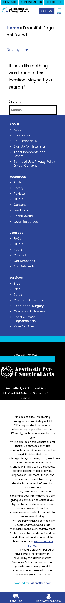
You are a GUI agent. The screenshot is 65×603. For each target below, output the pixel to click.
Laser (17, 289)
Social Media (23, 216)
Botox (18, 295)
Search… (15, 101)
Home (13, 28)
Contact (20, 255)
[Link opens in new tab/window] (17, 384)
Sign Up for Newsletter (30, 146)
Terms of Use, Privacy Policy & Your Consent (34, 164)
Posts (18, 182)
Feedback (21, 210)
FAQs (17, 238)
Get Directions (24, 261)
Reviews (20, 193)
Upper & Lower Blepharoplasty (25, 319)
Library (18, 188)
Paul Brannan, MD (27, 141)
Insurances (22, 135)
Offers (18, 199)
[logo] (15, 10)
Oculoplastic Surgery (29, 311)
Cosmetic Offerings (28, 300)
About (18, 130)
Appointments (24, 266)
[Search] (33, 110)
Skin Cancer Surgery (29, 306)
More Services (24, 326)
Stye (17, 283)
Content (20, 205)
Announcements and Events (30, 154)
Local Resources (26, 222)
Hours (18, 250)
